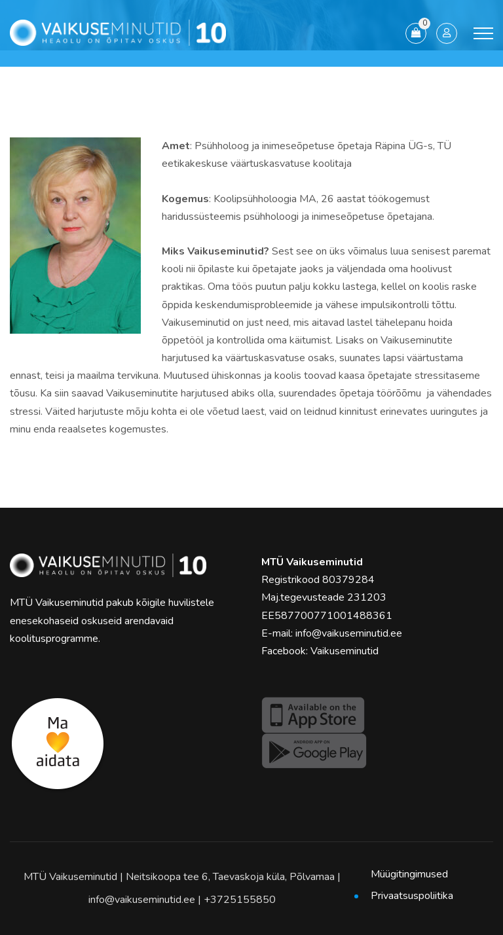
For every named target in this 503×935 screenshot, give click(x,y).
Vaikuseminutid (344, 651)
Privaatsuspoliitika (412, 896)
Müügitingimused (409, 874)
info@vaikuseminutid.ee (348, 633)
